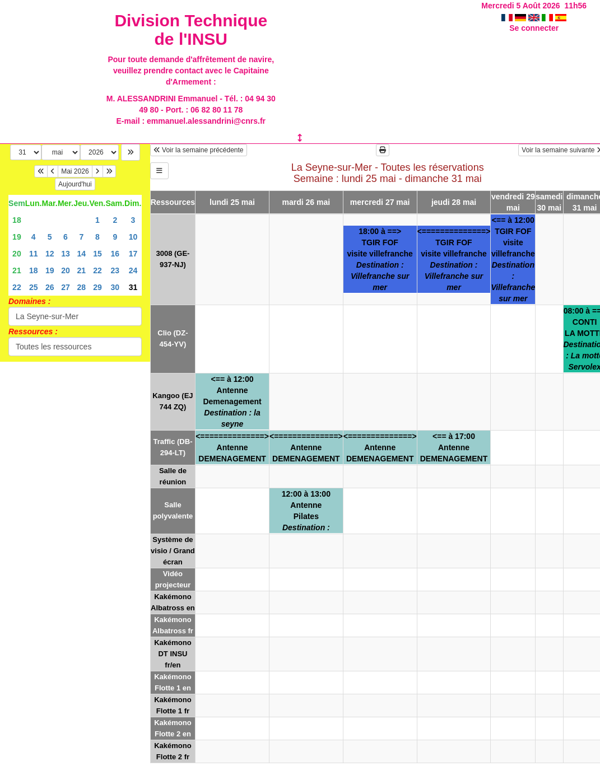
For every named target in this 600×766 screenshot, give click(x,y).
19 (16, 236)
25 (33, 287)
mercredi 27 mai (380, 202)
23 (115, 270)
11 (33, 253)
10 (133, 236)
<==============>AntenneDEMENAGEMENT (232, 447)
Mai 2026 (75, 171)
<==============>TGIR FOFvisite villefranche (454, 259)
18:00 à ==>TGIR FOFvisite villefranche (380, 259)
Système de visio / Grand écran (173, 550)
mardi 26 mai (306, 202)
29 (97, 287)
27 (65, 287)
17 (133, 253)
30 (115, 287)
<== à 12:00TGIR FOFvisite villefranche (513, 259)
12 (49, 253)
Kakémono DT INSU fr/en (172, 653)
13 (65, 253)
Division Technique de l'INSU (190, 29)
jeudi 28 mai (453, 202)
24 (133, 270)
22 (97, 270)
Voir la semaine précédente (199, 150)
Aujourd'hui (75, 184)
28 (81, 287)
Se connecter (534, 28)
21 (16, 270)
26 (49, 287)
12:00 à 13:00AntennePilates (306, 510)
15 (97, 253)
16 (115, 253)
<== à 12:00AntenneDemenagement (232, 401)
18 (16, 220)
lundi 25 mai (232, 202)
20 (16, 253)
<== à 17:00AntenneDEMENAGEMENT (454, 447)
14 (81, 253)
